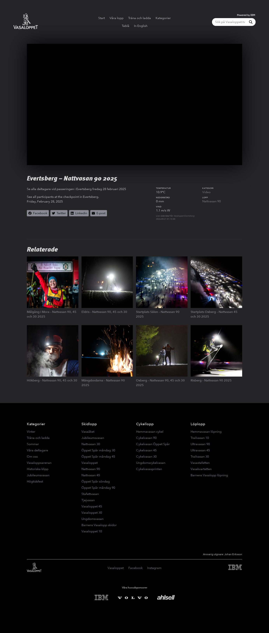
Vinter (31, 431)
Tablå (125, 26)
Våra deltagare (37, 450)
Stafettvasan (90, 494)
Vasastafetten (200, 463)
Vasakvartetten (201, 469)
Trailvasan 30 (200, 456)
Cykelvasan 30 (146, 456)
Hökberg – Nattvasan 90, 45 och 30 (52, 380)
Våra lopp (117, 18)
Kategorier (163, 18)
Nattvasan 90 (211, 201)
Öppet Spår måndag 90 (98, 487)
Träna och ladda (139, 18)
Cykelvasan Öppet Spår (153, 444)
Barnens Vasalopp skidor (99, 525)
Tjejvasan (88, 500)
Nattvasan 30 (90, 444)
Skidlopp (89, 424)
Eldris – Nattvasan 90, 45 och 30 (104, 312)
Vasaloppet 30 (91, 512)
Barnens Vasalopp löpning (209, 475)
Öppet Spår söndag (95, 481)
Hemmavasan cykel (149, 431)
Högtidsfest (35, 481)
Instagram (154, 568)
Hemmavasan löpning (206, 431)
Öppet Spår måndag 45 (98, 456)
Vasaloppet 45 (91, 506)
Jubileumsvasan (38, 475)
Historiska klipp (37, 469)
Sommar (33, 444)
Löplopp (198, 424)
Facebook (135, 568)
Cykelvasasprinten (149, 469)
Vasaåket (87, 431)
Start (101, 18)
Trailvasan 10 (200, 438)
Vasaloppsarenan (39, 463)
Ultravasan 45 (200, 450)
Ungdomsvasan (92, 519)
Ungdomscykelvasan (150, 463)
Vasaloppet (89, 463)
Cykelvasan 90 (146, 438)
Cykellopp (145, 424)
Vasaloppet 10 (91, 531)
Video (206, 192)
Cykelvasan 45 (146, 450)
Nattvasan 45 (90, 475)
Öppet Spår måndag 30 (98, 450)
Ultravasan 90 (200, 444)
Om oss (32, 456)
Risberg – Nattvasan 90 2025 (211, 380)
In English (140, 26)
